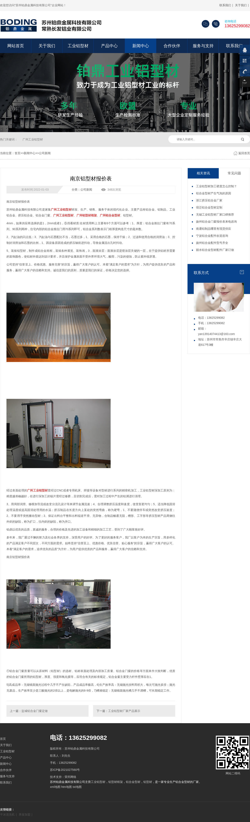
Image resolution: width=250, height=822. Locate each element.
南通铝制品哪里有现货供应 (213, 228)
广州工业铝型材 (32, 139)
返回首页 (244, 153)
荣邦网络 (70, 777)
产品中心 (109, 45)
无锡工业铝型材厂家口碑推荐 (215, 214)
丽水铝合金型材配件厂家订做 (215, 250)
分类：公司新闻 (82, 189)
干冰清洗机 (7, 814)
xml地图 (55, 787)
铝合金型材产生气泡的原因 (213, 193)
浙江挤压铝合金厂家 (209, 200)
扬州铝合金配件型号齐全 (212, 242)
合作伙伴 (172, 45)
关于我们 (241, 5)
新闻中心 (140, 45)
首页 (17, 153)
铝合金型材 (133, 782)
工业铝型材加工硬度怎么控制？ (216, 186)
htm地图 (66, 787)
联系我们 (225, 5)
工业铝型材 (78, 45)
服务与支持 (203, 45)
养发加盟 (24, 814)
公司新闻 (45, 153)
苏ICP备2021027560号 (65, 769)
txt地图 (77, 787)
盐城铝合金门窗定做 (34, 711)
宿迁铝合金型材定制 (209, 207)
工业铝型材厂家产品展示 (124, 711)
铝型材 (147, 782)
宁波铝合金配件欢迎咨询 (212, 235)
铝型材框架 (115, 782)
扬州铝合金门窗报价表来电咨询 (216, 221)
